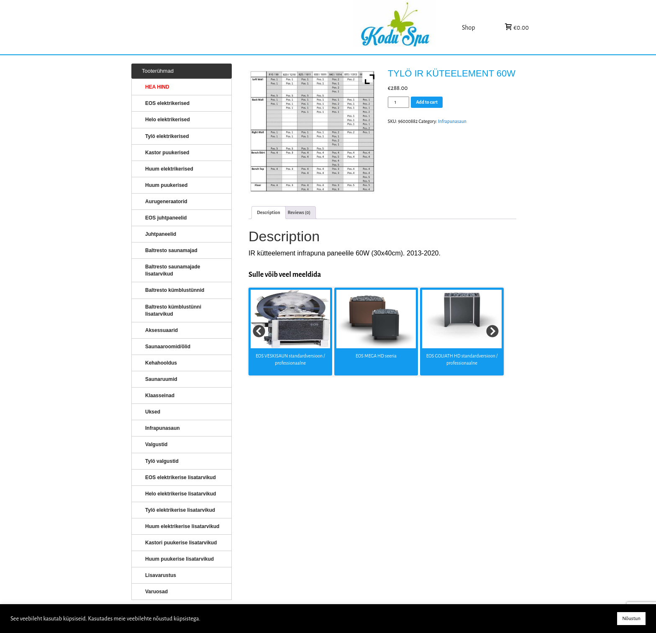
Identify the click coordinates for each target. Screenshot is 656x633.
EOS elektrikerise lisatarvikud (180, 477)
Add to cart (427, 102)
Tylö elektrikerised (167, 136)
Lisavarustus (160, 575)
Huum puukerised (166, 185)
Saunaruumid (161, 379)
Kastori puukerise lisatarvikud (181, 543)
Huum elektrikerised (169, 169)
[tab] (268, 212)
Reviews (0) (299, 212)
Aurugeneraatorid (166, 201)
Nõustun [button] (631, 618)
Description (268, 212)
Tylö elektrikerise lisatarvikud (180, 510)
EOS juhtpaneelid (166, 218)
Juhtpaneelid (160, 234)
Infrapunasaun (452, 121)
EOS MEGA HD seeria (376, 355)
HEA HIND (157, 87)
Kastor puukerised (167, 153)
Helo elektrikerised (167, 120)
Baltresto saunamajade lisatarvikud (172, 270)
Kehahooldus (161, 363)
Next (493, 331)
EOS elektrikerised (167, 103)
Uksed (152, 412)
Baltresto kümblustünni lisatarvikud (173, 310)
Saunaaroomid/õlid (167, 347)
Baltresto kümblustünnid (174, 290)
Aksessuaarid (161, 330)
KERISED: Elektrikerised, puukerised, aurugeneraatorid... (405, 27)
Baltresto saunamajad (171, 250)
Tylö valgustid (162, 461)
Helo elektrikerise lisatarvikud (180, 494)
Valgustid (156, 444)
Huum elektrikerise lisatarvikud (182, 526)
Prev (259, 331)
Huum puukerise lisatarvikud (179, 559)
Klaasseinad (159, 395)
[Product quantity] (399, 102)
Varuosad (156, 592)
